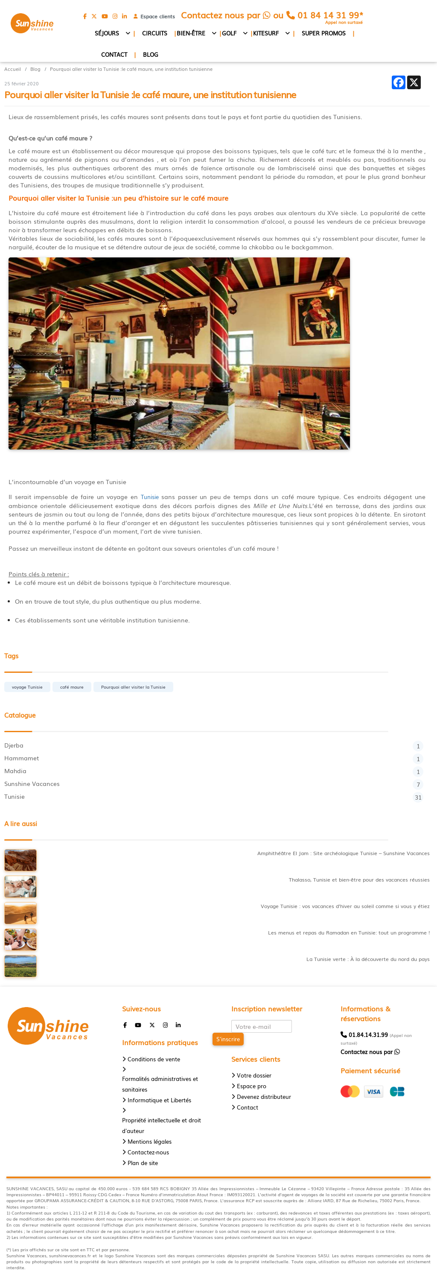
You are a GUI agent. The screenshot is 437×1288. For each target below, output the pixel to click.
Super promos (324, 33)
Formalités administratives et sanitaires (160, 1084)
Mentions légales (150, 1141)
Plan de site (143, 1163)
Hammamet (213, 758)
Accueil (12, 69)
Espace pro (251, 1086)
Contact (114, 54)
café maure (72, 686)
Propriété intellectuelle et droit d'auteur (161, 1125)
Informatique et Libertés (159, 1100)
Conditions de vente (154, 1059)
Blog (150, 54)
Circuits (154, 33)
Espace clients (156, 16)
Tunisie (150, 497)
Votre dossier (254, 1075)
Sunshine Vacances (213, 783)
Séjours (107, 33)
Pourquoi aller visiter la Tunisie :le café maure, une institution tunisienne (131, 69)
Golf (229, 33)
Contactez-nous (148, 1152)
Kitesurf (266, 33)
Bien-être (191, 33)
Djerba (213, 745)
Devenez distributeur (264, 1096)
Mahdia (213, 770)
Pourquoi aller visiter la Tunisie (133, 686)
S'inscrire (228, 1039)
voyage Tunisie (27, 686)
